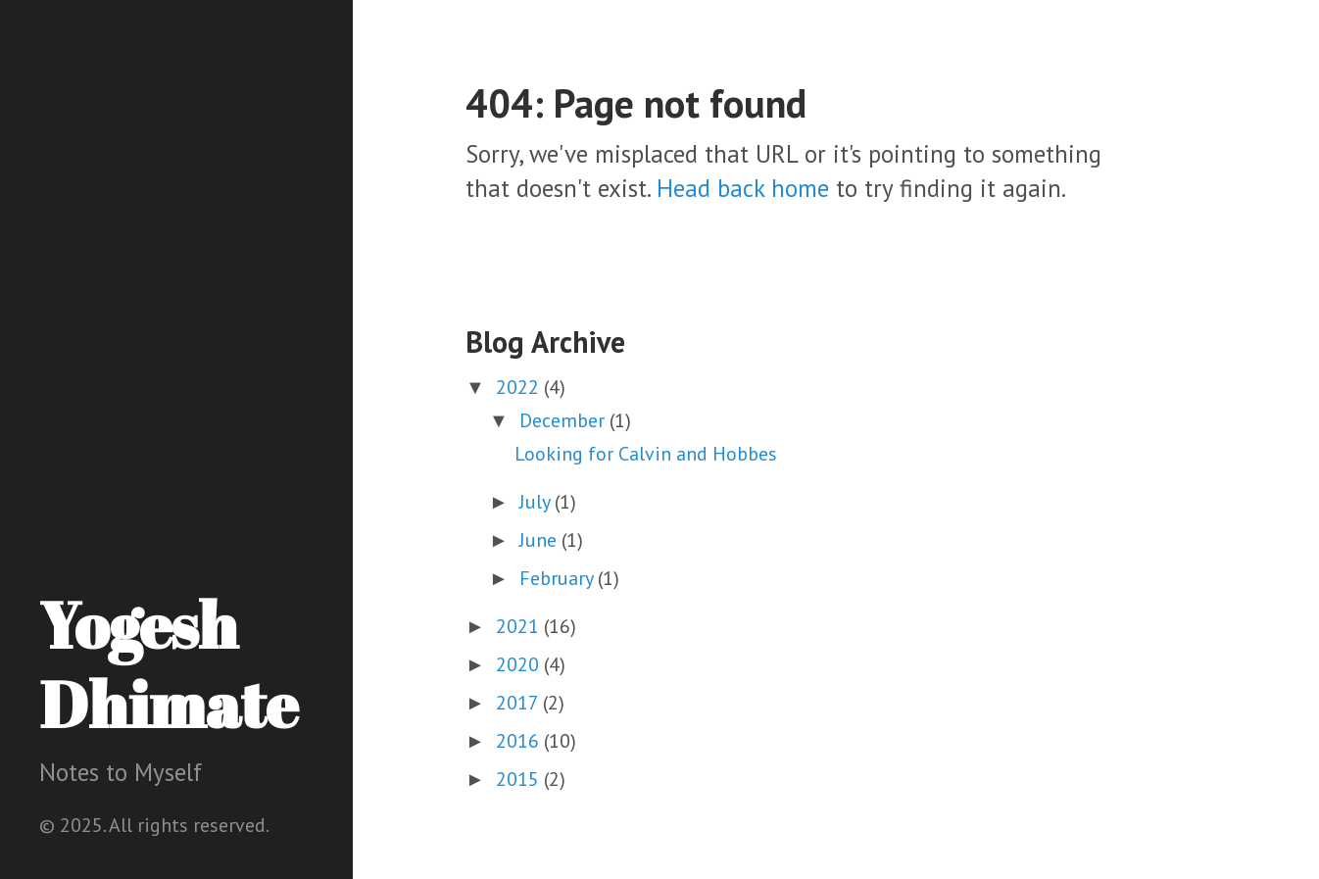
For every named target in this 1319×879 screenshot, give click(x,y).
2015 (520, 779)
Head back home (743, 188)
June (540, 540)
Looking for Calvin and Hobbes (645, 453)
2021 (520, 626)
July (537, 501)
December (564, 420)
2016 (520, 741)
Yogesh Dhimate (168, 664)
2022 (520, 387)
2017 (519, 702)
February (558, 578)
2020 (520, 664)
